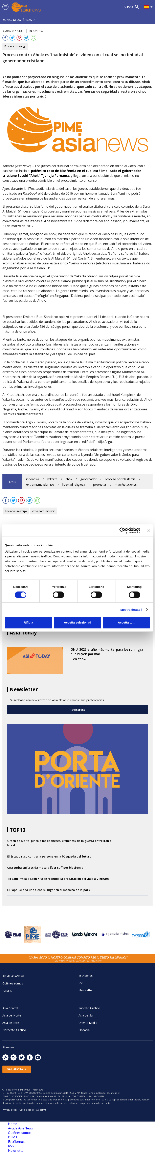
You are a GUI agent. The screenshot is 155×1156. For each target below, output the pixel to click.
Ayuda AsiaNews (13, 976)
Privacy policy (9, 1109)
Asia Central (10, 1008)
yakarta (52, 479)
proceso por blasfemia (120, 479)
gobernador (88, 479)
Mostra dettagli (131, 609)
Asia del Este (10, 1023)
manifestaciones (126, 484)
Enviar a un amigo (15, 46)
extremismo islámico (40, 484)
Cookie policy (26, 1109)
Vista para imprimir (43, 511)
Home (12, 1124)
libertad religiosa (73, 484)
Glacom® (41, 1109)
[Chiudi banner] (149, 530)
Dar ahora (16, 1069)
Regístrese (78, 709)
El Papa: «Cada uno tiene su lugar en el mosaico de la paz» (48, 890)
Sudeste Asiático (89, 1008)
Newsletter (86, 990)
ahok (69, 479)
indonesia (32, 479)
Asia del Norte (11, 1015)
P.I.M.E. (7, 991)
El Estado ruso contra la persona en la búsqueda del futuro (49, 856)
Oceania (84, 1030)
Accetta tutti (126, 622)
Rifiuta (28, 622)
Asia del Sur (86, 1015)
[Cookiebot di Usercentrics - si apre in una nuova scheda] (122, 530)
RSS (81, 983)
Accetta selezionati (77, 622)
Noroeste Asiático (14, 1030)
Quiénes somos (12, 983)
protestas (100, 484)
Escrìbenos (86, 976)
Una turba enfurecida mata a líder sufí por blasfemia (45, 867)
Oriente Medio (88, 1023)
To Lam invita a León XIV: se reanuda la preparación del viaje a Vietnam (58, 879)
